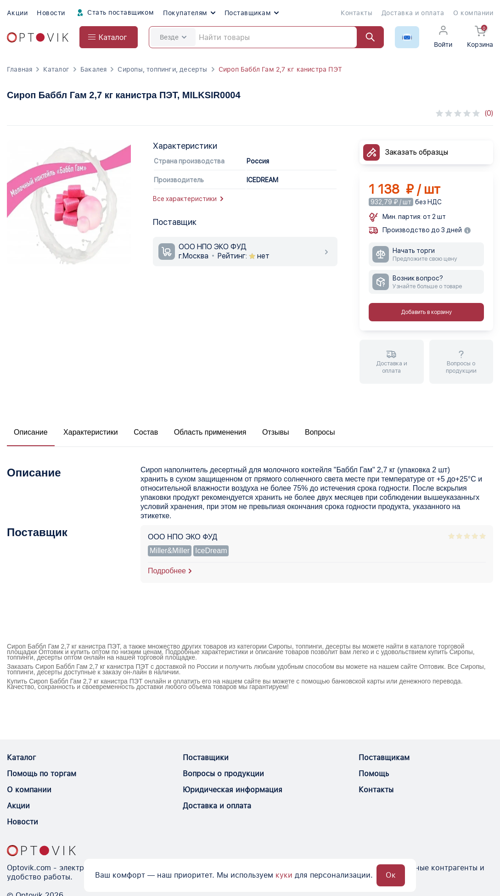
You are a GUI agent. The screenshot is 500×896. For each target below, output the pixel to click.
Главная (19, 69)
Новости (51, 13)
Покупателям (189, 13)
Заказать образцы (416, 152)
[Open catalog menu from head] (108, 37)
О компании (473, 13)
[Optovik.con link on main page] (41, 850)
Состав (146, 432)
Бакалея (93, 69)
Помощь (374, 773)
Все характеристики (188, 199)
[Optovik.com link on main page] (37, 37)
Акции (17, 13)
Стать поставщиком (114, 12)
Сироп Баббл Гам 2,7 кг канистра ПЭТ (280, 69)
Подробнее (167, 571)
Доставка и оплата (413, 13)
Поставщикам (252, 13)
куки (283, 875)
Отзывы (275, 432)
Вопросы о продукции (223, 773)
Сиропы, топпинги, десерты (162, 69)
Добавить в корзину (426, 312)
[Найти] (366, 37)
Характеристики (90, 432)
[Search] (266, 37)
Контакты (356, 13)
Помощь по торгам (41, 773)
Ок (391, 875)
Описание (31, 432)
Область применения (210, 432)
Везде (173, 37)
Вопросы (320, 432)
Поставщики (206, 757)
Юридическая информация (232, 789)
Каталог (56, 69)
